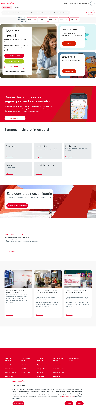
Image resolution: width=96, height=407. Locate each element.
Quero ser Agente (10, 251)
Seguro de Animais (10, 369)
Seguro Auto (8, 365)
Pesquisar (39, 157)
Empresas (17, 7)
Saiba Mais (9, 157)
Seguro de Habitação (10, 373)
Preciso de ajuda (14, 61)
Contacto (90, 12)
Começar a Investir (14, 55)
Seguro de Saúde (9, 376)
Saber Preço (69, 71)
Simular (69, 43)
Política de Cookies (68, 397)
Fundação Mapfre (42, 369)
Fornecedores (41, 376)
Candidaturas (24, 369)
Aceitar (80, 403)
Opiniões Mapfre (25, 373)
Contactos (23, 365)
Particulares (6, 7)
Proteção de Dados (58, 369)
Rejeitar (69, 403)
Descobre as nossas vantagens (17, 205)
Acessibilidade (57, 365)
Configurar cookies (18, 403)
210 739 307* (14, 67)
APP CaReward (14, 118)
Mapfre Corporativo (42, 365)
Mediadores (40, 373)
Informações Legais (58, 373)
